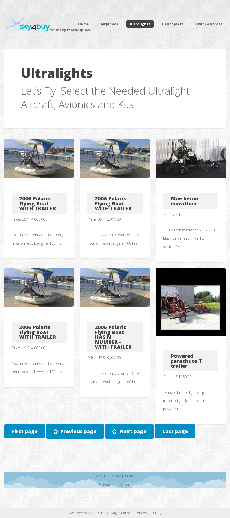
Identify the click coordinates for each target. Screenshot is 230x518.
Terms (130, 476)
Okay (157, 512)
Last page (175, 431)
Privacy (115, 476)
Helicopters (173, 24)
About (100, 476)
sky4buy (124, 484)
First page (25, 431)
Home (83, 24)
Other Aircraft (208, 24)
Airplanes (109, 24)
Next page (132, 431)
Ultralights (140, 24)
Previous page (78, 431)
